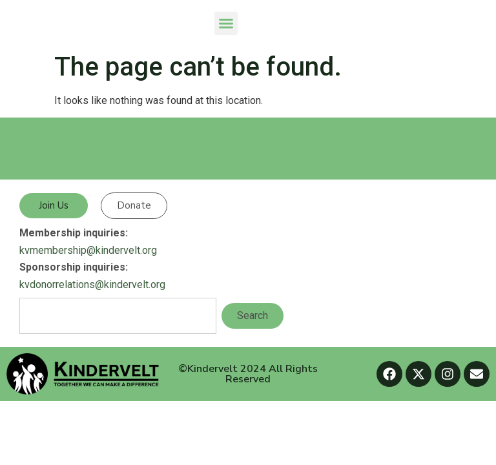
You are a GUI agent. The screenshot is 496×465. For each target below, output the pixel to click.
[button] (226, 23)
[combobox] (117, 316)
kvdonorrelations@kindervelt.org (92, 284)
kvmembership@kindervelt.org (88, 250)
